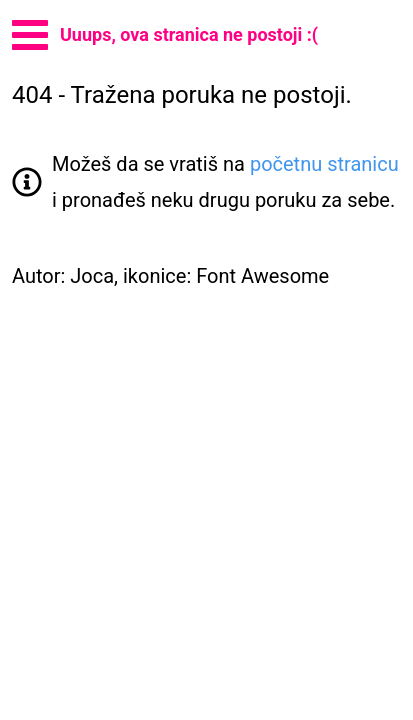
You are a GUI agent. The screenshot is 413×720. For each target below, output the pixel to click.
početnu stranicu (324, 164)
